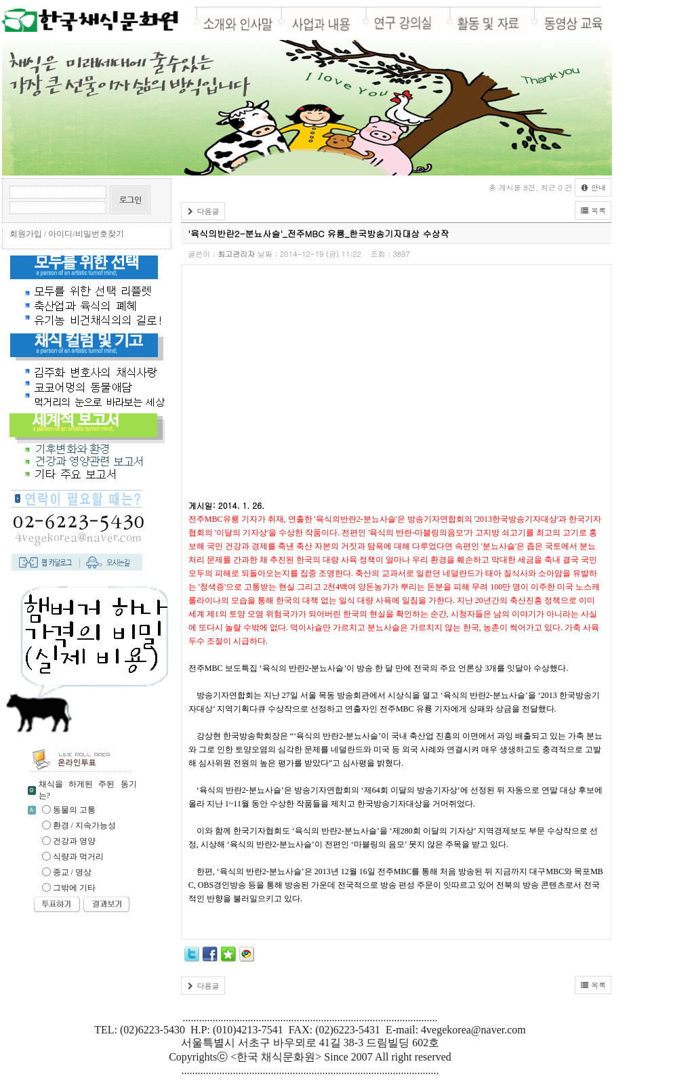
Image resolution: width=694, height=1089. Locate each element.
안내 (593, 187)
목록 (593, 210)
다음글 (203, 211)
